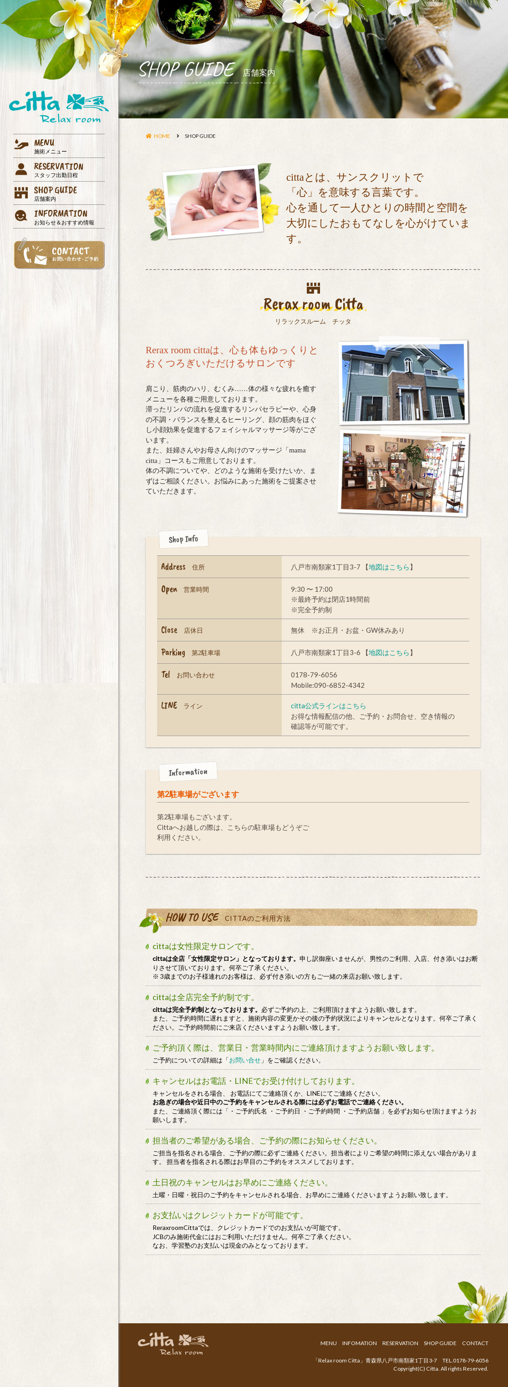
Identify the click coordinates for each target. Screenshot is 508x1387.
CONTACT (475, 1343)
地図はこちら (389, 567)
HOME (162, 135)
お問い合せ (245, 1060)
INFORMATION (69, 216)
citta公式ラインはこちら (328, 705)
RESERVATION (69, 169)
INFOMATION (359, 1343)
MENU (69, 146)
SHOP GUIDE (69, 193)
